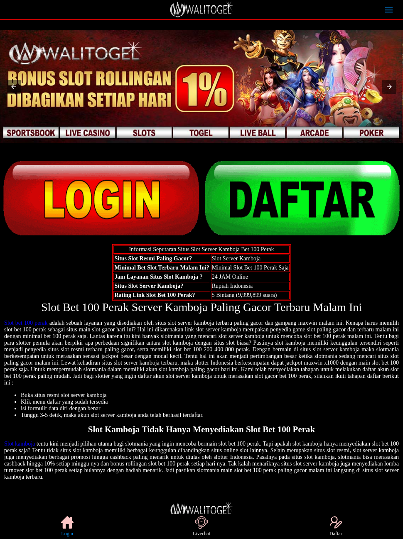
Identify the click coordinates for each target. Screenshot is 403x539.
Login (67, 526)
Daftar (335, 526)
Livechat (201, 526)
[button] (14, 87)
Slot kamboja (19, 444)
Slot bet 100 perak (25, 323)
